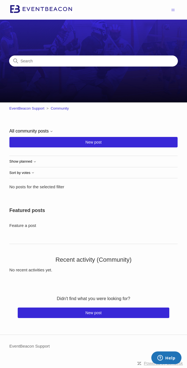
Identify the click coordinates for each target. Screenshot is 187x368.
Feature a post (22, 225)
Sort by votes (22, 173)
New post (93, 142)
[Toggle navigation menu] (173, 9)
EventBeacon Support (26, 108)
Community (60, 108)
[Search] (93, 61)
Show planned (23, 161)
